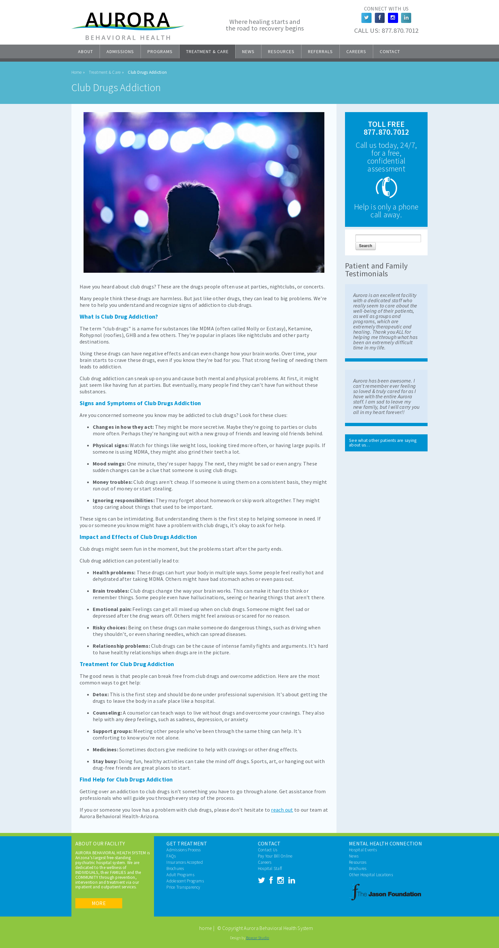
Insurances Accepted (184, 862)
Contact (390, 51)
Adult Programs (180, 875)
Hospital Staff (270, 868)
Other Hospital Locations (371, 875)
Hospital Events (363, 850)
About (85, 51)
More (99, 903)
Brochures (175, 868)
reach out (282, 809)
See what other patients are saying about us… (382, 443)
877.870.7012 (400, 30)
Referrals (320, 51)
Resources (281, 51)
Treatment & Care (207, 51)
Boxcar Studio (257, 937)
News (248, 51)
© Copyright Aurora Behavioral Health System (265, 928)
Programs (160, 51)
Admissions (120, 51)
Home (76, 72)
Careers (356, 51)
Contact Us (267, 850)
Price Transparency (183, 887)
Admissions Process (183, 850)
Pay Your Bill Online (275, 856)
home (205, 928)
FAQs (171, 856)
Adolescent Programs (185, 881)
